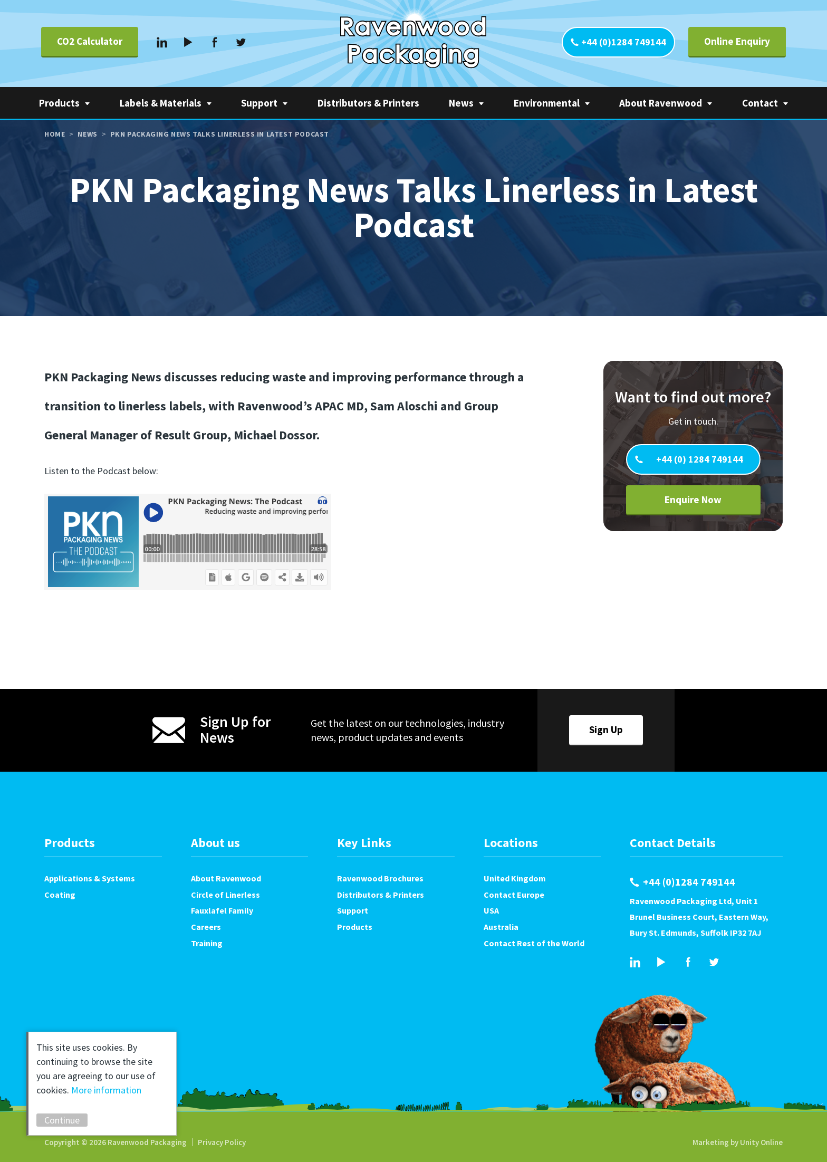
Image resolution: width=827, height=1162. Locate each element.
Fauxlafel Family (222, 910)
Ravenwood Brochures (380, 878)
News (461, 103)
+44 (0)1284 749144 (623, 42)
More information (106, 1090)
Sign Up (606, 729)
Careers (206, 926)
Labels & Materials (160, 103)
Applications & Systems (89, 878)
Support (259, 103)
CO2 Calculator (89, 41)
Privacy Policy (222, 1142)
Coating (59, 894)
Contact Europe (514, 894)
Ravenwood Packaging (413, 42)
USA (491, 910)
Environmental (547, 103)
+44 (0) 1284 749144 (698, 459)
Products (59, 103)
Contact (760, 103)
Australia (501, 926)
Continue (62, 1120)
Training (207, 943)
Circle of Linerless (225, 894)
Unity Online (761, 1142)
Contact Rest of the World (534, 943)
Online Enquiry (737, 41)
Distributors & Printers (368, 103)
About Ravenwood (660, 103)
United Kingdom (515, 878)
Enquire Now (693, 499)
